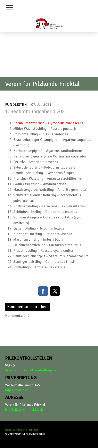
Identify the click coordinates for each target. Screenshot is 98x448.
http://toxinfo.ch (16, 390)
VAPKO (10, 365)
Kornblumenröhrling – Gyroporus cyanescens (48, 123)
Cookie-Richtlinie (28, 430)
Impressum (11, 430)
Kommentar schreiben (27, 306)
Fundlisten (16, 104)
